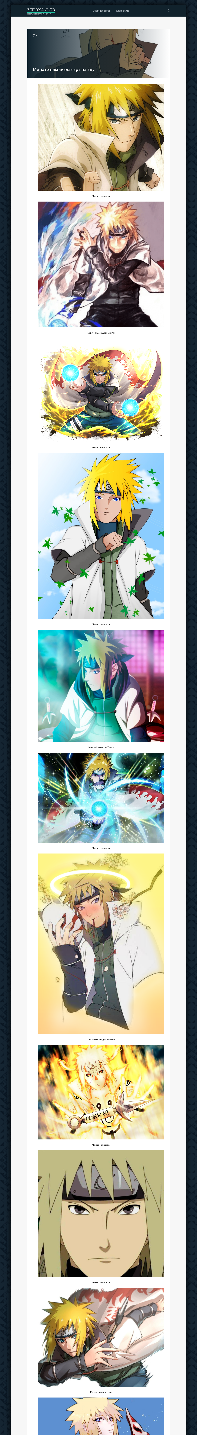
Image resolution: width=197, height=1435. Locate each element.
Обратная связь (102, 10)
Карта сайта (122, 10)
